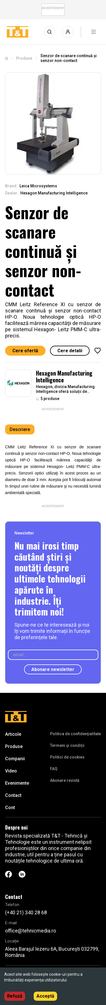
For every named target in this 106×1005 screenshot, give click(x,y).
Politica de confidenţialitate (75, 734)
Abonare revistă (64, 780)
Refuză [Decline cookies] (14, 996)
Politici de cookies (67, 757)
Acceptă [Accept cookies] (45, 996)
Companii (15, 758)
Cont (10, 807)
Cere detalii (69, 350)
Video (11, 771)
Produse (24, 58)
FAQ (53, 768)
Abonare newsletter (52, 669)
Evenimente (17, 783)
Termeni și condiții (67, 745)
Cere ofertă (25, 350)
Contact (13, 795)
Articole (13, 734)
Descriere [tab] (20, 429)
